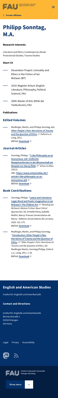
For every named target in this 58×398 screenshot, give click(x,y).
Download (25, 141)
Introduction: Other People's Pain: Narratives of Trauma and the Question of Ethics (32, 239)
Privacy (15, 342)
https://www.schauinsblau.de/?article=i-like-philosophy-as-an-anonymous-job (29, 176)
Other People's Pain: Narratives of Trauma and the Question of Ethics (32, 132)
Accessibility (28, 342)
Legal (5, 342)
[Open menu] (53, 7)
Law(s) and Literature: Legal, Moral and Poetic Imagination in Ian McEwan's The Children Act (32, 201)
